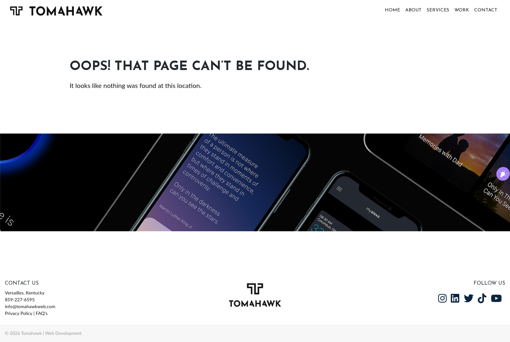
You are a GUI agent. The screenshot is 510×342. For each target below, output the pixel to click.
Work (461, 10)
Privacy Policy (18, 313)
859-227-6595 (20, 299)
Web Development (63, 333)
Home (392, 10)
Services (438, 10)
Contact (485, 10)
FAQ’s (41, 313)
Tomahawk (31, 333)
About (413, 10)
